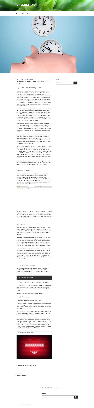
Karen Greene (29, 79)
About (23, 13)
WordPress (33, 365)
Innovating (21, 365)
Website (27, 365)
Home (17, 13)
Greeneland (26, 4)
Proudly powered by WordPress (26, 404)
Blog (28, 13)
